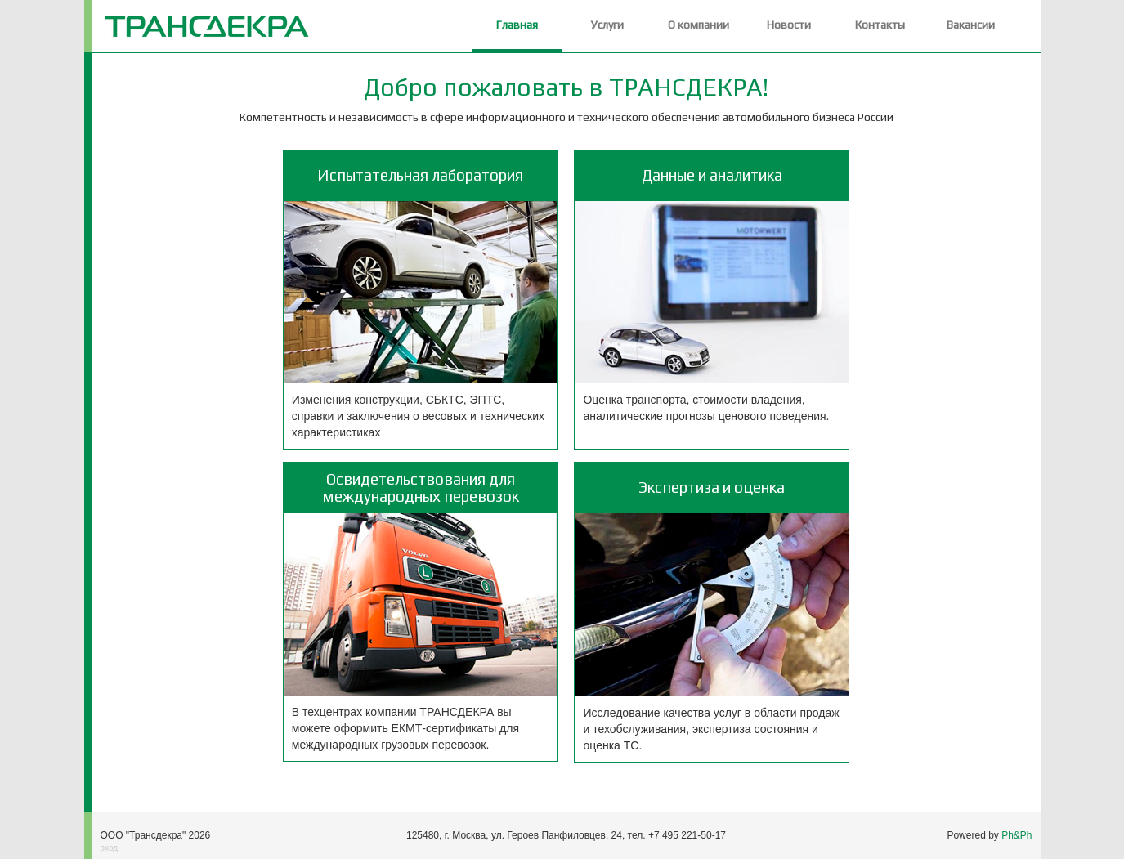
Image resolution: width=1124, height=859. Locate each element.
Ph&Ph (1016, 835)
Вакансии (971, 24)
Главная (517, 24)
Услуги (607, 24)
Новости (789, 24)
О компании (698, 24)
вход (110, 847)
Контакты (880, 24)
